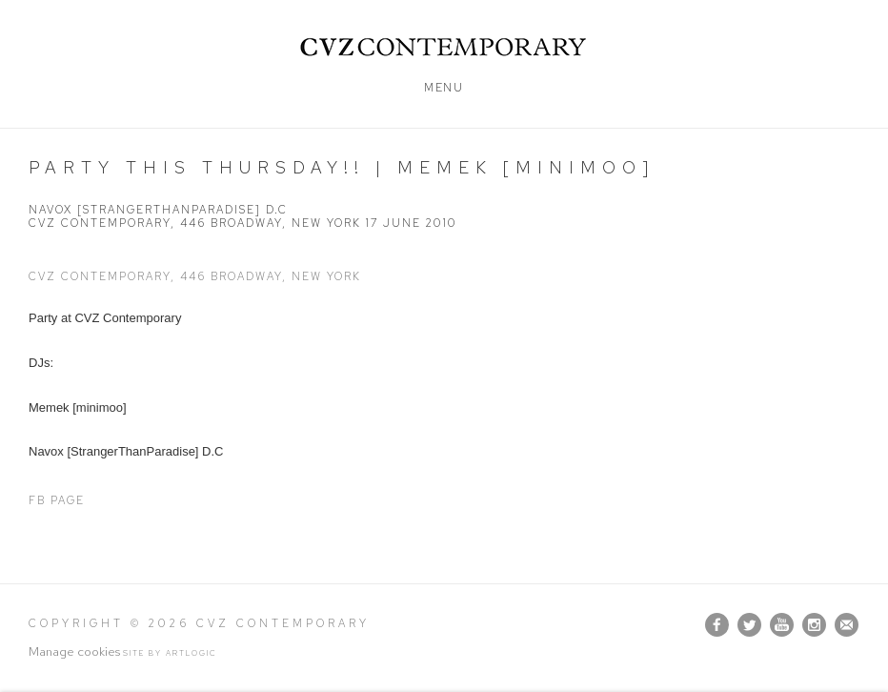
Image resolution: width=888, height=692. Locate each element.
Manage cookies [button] (74, 651)
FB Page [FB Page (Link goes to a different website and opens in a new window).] (57, 500)
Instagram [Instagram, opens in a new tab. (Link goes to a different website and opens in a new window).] (814, 625)
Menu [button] (443, 87)
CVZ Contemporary (444, 46)
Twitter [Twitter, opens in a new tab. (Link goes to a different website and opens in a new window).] (749, 625)
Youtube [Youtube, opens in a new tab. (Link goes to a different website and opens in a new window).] (782, 625)
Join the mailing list (846, 625)
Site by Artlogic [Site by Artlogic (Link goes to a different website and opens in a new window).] (170, 653)
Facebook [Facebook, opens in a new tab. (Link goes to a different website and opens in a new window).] (717, 625)
